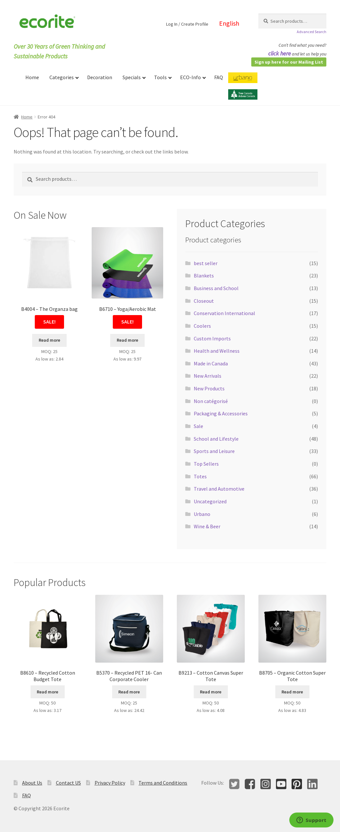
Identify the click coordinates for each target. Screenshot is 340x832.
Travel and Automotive (219, 488)
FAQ (26, 795)
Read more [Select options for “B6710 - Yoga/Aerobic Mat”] (127, 340)
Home (27, 117)
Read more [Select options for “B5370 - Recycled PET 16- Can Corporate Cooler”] (129, 692)
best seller (205, 263)
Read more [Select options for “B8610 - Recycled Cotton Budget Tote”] (47, 692)
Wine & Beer (207, 526)
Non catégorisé (211, 401)
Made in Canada (211, 363)
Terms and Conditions (162, 782)
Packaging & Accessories (221, 413)
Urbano (202, 514)
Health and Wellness (217, 351)
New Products (209, 388)
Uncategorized (210, 501)
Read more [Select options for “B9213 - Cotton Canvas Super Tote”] (210, 692)
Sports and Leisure (214, 451)
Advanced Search (311, 31)
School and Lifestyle (216, 438)
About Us (32, 782)
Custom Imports (212, 338)
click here (279, 53)
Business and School (216, 288)
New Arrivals (207, 376)
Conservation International (224, 313)
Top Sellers (206, 463)
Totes (200, 476)
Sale (198, 426)
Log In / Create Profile (187, 24)
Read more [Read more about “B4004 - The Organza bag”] (49, 340)
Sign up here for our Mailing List (289, 62)
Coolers (202, 326)
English (229, 23)
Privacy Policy (110, 782)
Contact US (68, 782)
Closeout (204, 301)
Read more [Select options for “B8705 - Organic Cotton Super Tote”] (292, 692)
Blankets (204, 275)
